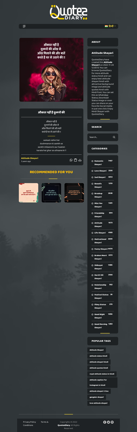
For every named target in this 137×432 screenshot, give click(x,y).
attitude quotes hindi (99, 368)
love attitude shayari (98, 403)
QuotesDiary (64, 425)
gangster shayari (97, 397)
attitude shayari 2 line (99, 391)
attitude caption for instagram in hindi (98, 382)
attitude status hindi (98, 356)
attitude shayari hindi (99, 362)
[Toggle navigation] (24, 26)
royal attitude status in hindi (102, 373)
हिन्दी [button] (109, 26)
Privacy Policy (29, 422)
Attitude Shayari (29, 158)
